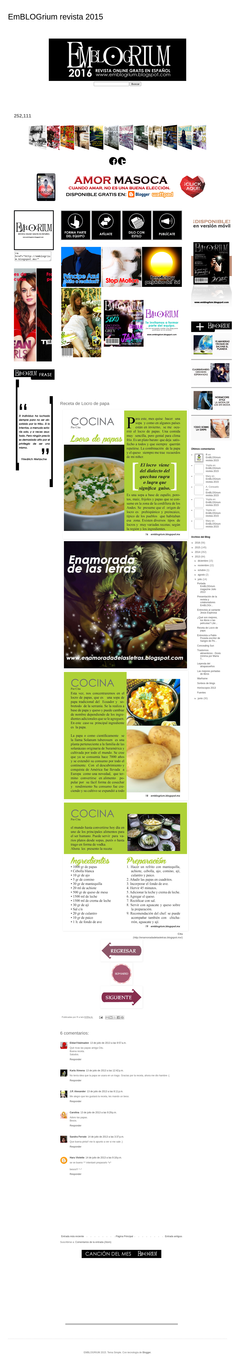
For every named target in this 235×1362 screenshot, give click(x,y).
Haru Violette (77, 1157)
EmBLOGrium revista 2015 (55, 16)
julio (200, 579)
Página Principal (124, 1236)
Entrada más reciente (72, 1236)
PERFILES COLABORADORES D (152, 95)
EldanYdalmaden (79, 1043)
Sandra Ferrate (78, 1136)
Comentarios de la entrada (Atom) (93, 1242)
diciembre (203, 560)
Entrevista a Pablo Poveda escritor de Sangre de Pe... (208, 638)
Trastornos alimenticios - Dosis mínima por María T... (209, 654)
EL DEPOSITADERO (199, 95)
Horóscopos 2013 (206, 687)
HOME (16, 95)
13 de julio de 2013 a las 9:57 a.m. (108, 1043)
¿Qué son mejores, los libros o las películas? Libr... (207, 620)
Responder (75, 1059)
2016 (198, 542)
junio (201, 698)
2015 (198, 547)
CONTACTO (20, 103)
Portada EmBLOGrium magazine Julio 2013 (206, 587)
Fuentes (201, 692)
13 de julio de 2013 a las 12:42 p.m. (104, 1070)
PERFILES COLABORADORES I (97, 95)
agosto (202, 574)
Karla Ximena (77, 1070)
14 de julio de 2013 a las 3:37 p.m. (106, 1136)
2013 (198, 556)
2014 (198, 552)
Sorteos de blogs (206, 683)
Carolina (74, 1112)
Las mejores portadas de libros (208, 672)
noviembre (204, 565)
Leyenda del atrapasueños (206, 665)
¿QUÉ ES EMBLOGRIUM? (47, 95)
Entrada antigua (173, 1236)
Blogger (147, 1352)
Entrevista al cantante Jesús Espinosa (208, 611)
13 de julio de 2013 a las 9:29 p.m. (98, 1112)
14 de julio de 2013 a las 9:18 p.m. (104, 1157)
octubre (202, 570)
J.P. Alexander (78, 1091)
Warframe (202, 678)
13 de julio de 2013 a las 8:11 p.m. (105, 1091)
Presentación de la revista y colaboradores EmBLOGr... (207, 601)
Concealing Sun (205, 645)
